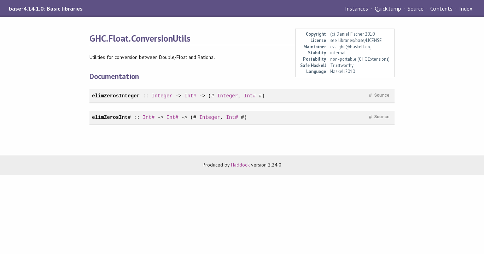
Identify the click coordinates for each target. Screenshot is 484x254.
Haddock (240, 165)
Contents (441, 8)
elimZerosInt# (111, 117)
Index (465, 8)
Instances (356, 8)
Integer (162, 95)
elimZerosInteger (116, 95)
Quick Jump (388, 8)
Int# (190, 95)
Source (416, 8)
